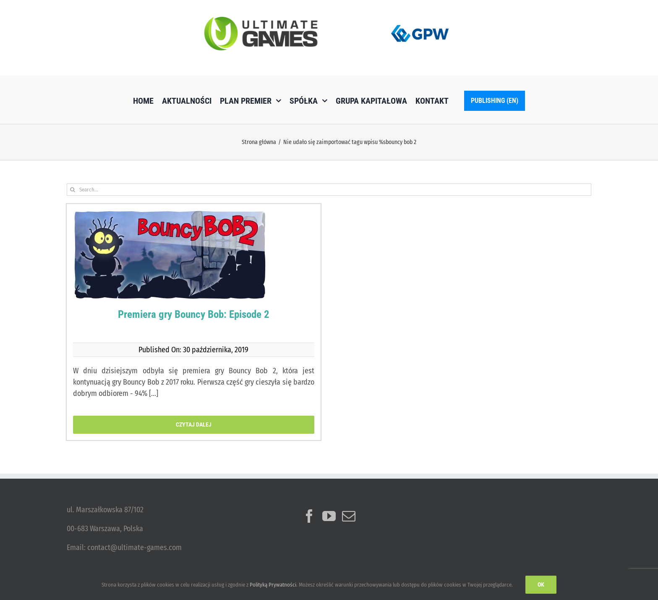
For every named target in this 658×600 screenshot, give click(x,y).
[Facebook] (309, 516)
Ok (541, 584)
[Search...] (329, 189)
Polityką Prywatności (273, 585)
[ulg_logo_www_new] (260, 20)
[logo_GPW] (420, 23)
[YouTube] (329, 516)
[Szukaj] (73, 189)
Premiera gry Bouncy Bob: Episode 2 (193, 314)
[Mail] (348, 516)
